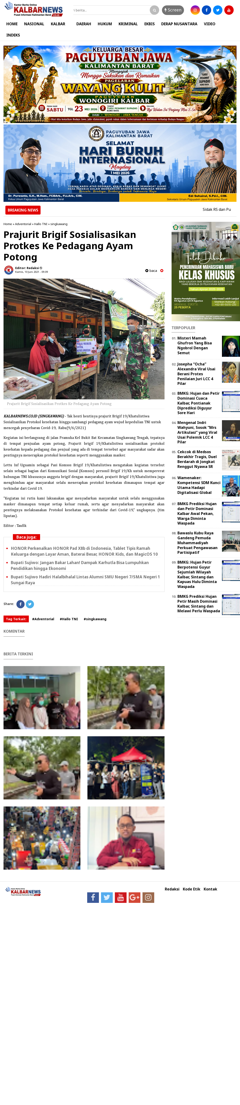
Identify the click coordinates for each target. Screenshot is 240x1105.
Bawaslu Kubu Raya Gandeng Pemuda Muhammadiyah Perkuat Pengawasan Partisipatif (197, 542)
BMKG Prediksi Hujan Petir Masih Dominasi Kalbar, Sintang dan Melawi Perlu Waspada (198, 603)
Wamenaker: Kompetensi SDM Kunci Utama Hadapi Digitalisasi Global (199, 485)
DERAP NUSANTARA (179, 23)
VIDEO (209, 23)
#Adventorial (43, 619)
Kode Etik (191, 889)
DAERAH (83, 23)
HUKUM (105, 23)
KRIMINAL (128, 23)
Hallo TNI (40, 224)
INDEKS (13, 35)
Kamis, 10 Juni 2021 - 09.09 (31, 272)
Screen (173, 10)
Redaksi (172, 889)
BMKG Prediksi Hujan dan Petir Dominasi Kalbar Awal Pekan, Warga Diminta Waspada (197, 513)
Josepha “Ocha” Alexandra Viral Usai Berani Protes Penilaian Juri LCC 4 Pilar (196, 373)
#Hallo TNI (69, 619)
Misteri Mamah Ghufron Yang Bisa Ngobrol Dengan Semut (194, 345)
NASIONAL (34, 23)
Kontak (210, 889)
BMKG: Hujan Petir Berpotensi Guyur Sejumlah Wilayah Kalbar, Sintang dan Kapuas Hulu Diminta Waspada (197, 574)
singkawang (59, 224)
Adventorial (23, 224)
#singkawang (95, 619)
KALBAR (58, 23)
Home (8, 224)
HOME (12, 23)
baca (151, 271)
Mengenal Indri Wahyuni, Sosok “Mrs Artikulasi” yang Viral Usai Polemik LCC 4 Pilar (197, 432)
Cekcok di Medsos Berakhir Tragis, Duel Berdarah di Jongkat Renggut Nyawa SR (197, 459)
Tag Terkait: (16, 619)
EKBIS (149, 23)
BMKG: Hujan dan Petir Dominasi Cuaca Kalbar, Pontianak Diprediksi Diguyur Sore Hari (198, 403)
